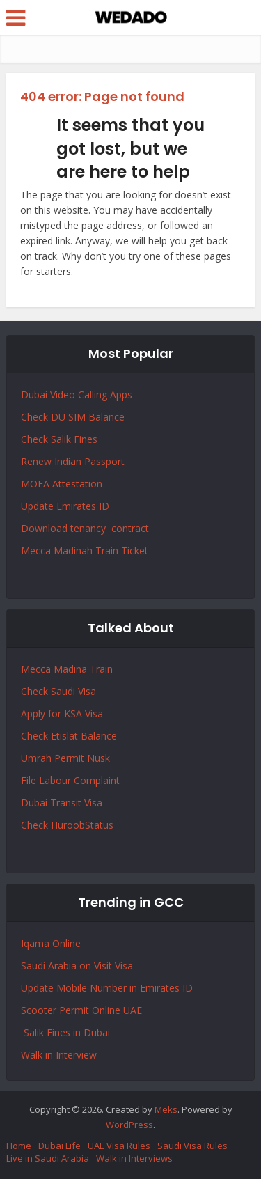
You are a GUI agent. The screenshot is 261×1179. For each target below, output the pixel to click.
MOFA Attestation (61, 483)
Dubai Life (59, 1145)
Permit (70, 758)
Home (18, 1145)
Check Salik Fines (59, 439)
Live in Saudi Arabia (47, 1158)
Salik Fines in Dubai (65, 1032)
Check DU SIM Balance (73, 416)
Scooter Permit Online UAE (81, 1010)
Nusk (98, 758)
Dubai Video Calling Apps (76, 394)
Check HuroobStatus (67, 824)
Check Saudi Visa (58, 691)
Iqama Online (51, 943)
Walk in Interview (59, 1054)
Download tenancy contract (86, 528)
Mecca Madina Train (67, 669)
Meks (166, 1109)
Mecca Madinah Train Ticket (84, 550)
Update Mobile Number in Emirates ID (107, 987)
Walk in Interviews (134, 1158)
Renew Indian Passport (73, 461)
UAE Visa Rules (119, 1145)
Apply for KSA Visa (62, 713)
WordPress (129, 1124)
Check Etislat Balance (69, 735)
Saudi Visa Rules (192, 1145)
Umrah (37, 758)
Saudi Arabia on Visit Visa (77, 965)
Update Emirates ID (65, 506)
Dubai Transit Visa (61, 802)
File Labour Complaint (70, 780)
